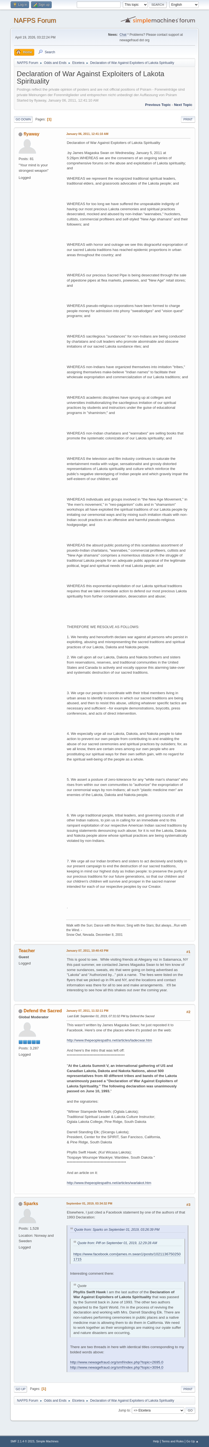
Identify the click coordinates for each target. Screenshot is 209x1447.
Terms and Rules (173, 1441)
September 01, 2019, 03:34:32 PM (89, 1203)
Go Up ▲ (192, 1441)
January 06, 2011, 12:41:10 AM (87, 133)
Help (156, 1441)
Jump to (124, 1410)
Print (188, 119)
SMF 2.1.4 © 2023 (22, 1441)
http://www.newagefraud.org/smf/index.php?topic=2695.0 (116, 1362)
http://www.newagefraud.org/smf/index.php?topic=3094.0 (116, 1367)
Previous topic (158, 105)
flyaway (31, 134)
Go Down (23, 119)
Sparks (31, 1203)
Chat (122, 35)
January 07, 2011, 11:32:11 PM (87, 1010)
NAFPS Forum (35, 20)
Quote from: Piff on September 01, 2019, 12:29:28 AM (117, 1243)
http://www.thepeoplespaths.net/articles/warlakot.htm (109, 1183)
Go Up (20, 1389)
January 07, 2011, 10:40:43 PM (87, 950)
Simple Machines (47, 1441)
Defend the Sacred (43, 1010)
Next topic (183, 105)
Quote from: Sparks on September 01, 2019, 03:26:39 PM (116, 1230)
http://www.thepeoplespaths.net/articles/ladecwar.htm (109, 1040)
